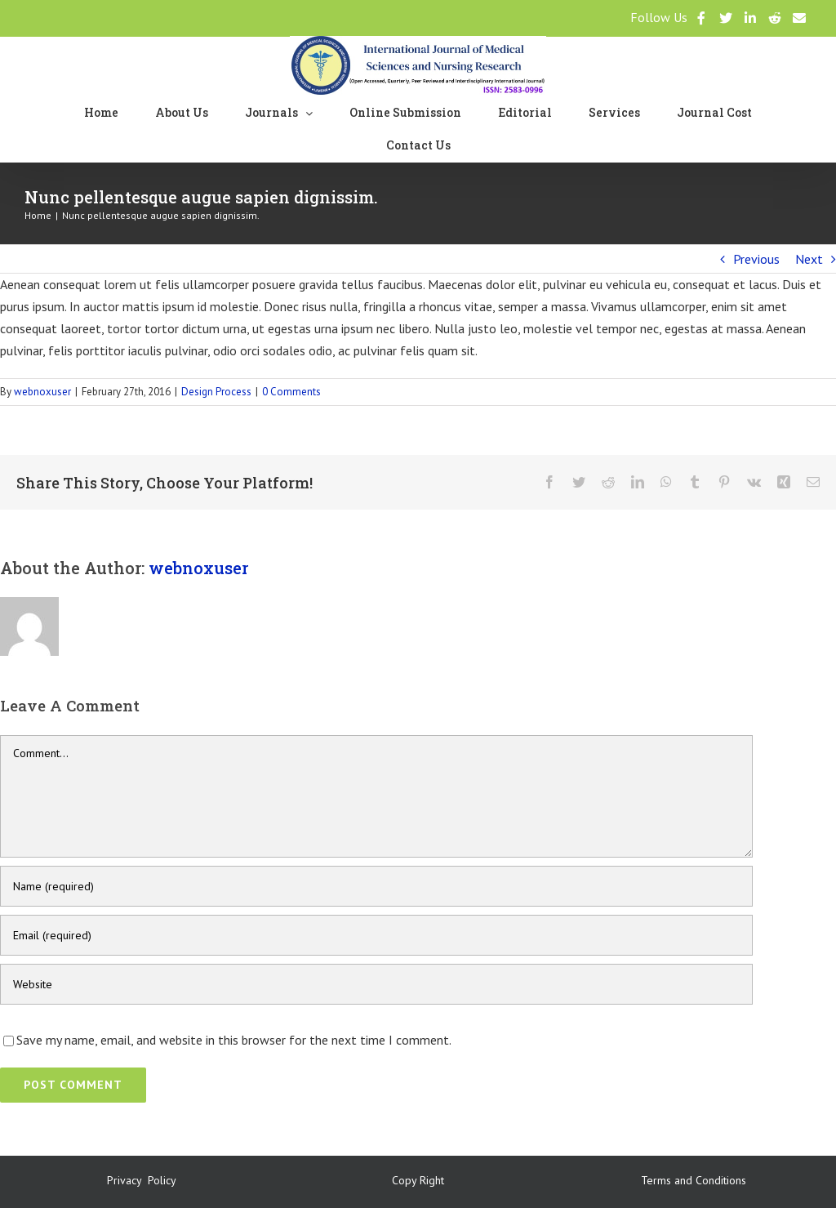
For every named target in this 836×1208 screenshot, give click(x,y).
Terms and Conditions (693, 1180)
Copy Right (418, 1180)
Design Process (216, 392)
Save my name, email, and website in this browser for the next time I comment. (233, 1040)
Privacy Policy (141, 1180)
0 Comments (291, 392)
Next (809, 259)
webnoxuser (42, 392)
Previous (756, 259)
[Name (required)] (376, 886)
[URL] (376, 984)
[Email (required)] (376, 935)
